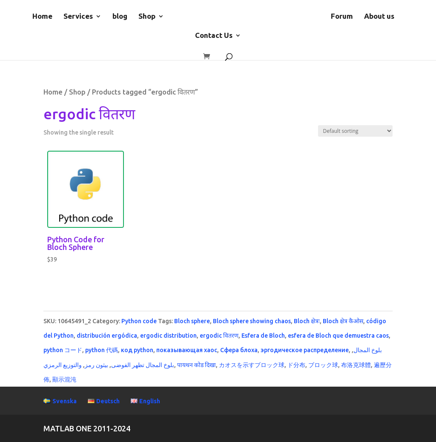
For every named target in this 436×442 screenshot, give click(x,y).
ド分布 (296, 365)
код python (137, 350)
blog (119, 16)
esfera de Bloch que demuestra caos (338, 335)
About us (379, 16)
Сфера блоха (239, 350)
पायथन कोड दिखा (196, 365)
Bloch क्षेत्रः (307, 321)
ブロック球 (323, 365)
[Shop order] (355, 131)
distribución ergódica (107, 335)
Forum (342, 16)
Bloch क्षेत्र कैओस (343, 321)
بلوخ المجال (367, 350)
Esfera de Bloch (263, 335)
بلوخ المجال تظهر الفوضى (142, 365)
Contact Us (213, 35)
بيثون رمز (96, 365)
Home (42, 16)
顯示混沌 (64, 379)
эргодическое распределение (305, 350)
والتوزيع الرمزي (62, 365)
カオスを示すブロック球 (251, 365)
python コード (62, 350)
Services (78, 16)
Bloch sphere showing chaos (252, 321)
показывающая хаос (186, 350)
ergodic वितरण (219, 335)
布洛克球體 (356, 365)
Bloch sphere (192, 321)
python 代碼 (101, 350)
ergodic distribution (168, 335)
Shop (146, 16)
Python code (139, 321)
